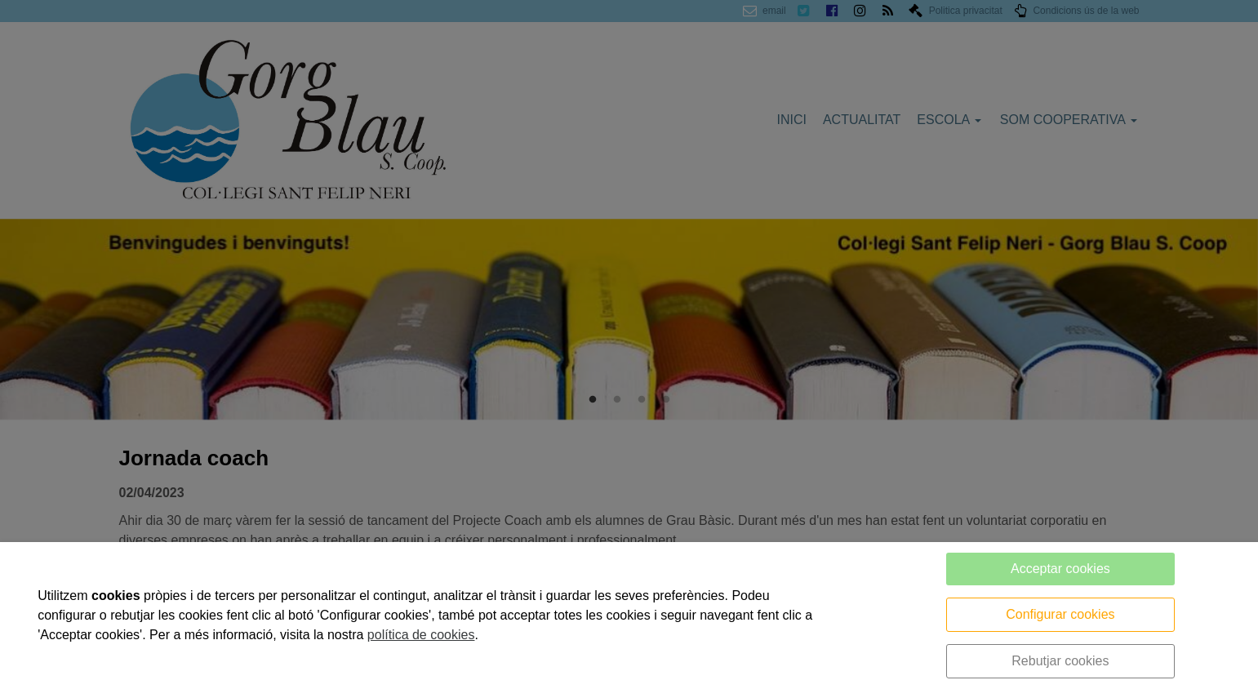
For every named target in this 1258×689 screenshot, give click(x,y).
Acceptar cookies (1060, 569)
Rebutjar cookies (1060, 661)
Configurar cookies (1060, 614)
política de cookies (421, 635)
